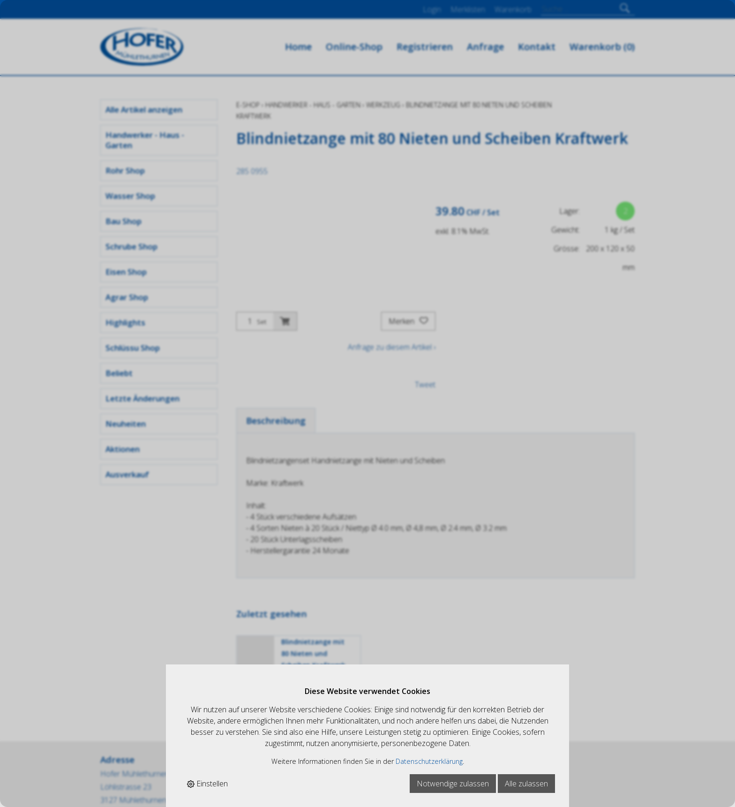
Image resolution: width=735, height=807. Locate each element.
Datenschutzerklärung (429, 761)
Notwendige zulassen (453, 783)
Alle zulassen (526, 783)
